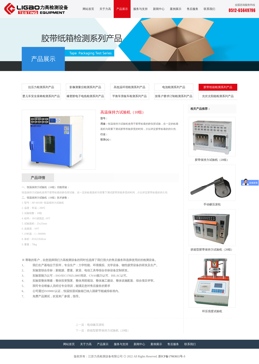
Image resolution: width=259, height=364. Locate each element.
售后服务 (192, 8)
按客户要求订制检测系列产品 (173, 96)
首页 (190, 65)
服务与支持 (140, 8)
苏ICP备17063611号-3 (171, 356)
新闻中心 (159, 8)
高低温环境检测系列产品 (129, 87)
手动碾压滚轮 (212, 203)
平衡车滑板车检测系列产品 (129, 96)
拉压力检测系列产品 (41, 87)
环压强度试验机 (212, 310)
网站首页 (88, 8)
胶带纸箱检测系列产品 (223, 65)
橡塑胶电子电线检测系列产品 (85, 96)
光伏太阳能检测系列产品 (218, 96)
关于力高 (105, 8)
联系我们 (209, 8)
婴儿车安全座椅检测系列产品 (41, 96)
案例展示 (175, 8)
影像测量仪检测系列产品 (85, 87)
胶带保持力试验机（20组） (212, 158)
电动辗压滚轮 (146, 324)
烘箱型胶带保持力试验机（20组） (159, 330)
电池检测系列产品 (173, 87)
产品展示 (122, 8)
